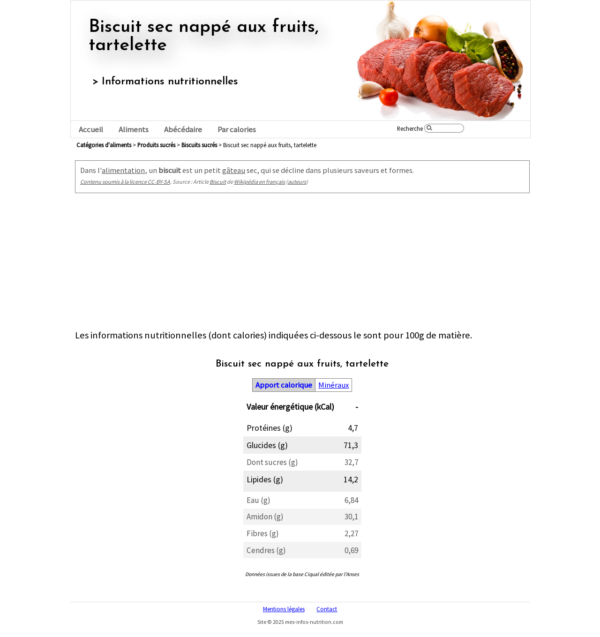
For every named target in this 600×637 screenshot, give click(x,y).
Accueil (91, 130)
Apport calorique (283, 385)
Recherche (410, 128)
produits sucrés (156, 145)
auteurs (297, 181)
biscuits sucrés (199, 145)
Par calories (237, 130)
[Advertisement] (302, 263)
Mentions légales (284, 609)
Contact (326, 609)
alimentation (123, 170)
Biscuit (218, 181)
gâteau (233, 170)
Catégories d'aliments (103, 145)
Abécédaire (183, 130)
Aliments (134, 130)
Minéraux (333, 385)
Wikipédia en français (259, 181)
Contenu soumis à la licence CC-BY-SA (125, 181)
